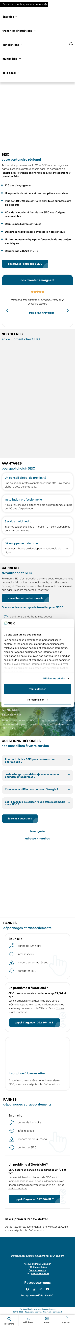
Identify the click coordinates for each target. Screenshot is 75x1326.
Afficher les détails (53, 678)
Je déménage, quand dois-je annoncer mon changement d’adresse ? (32, 775)
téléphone (28, 1322)
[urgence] (65, 1318)
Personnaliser (37, 699)
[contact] (46, 1318)
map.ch (59, 1312)
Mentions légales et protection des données (37, 1309)
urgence (66, 1322)
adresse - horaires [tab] (37, 838)
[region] (37, 115)
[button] (10, 17)
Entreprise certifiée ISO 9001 (37, 1295)
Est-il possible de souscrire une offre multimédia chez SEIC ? (35, 803)
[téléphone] (28, 1318)
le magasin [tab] (37, 831)
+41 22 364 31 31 (40, 1273)
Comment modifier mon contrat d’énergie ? (31, 789)
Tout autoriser (37, 689)
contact (47, 1322)
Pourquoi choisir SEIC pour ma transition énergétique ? (30, 760)
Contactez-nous (37, 1270)
